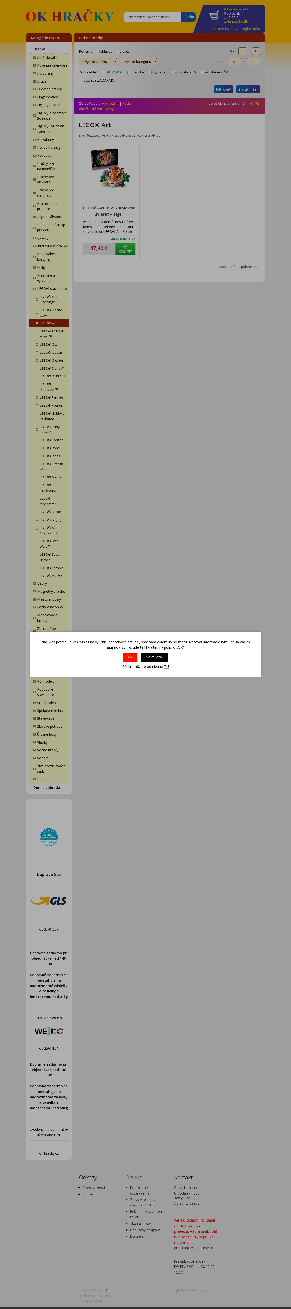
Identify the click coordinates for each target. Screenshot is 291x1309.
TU (166, 666)
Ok (130, 657)
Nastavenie (154, 657)
